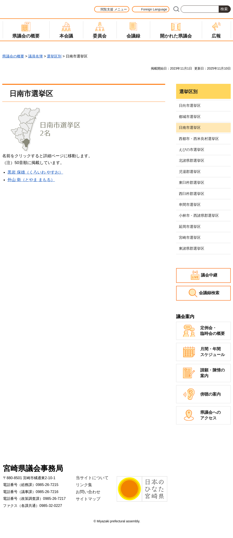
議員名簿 (35, 56)
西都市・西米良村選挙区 (199, 139)
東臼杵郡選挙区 (191, 182)
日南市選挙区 (190, 128)
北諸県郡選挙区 (191, 160)
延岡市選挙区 (190, 227)
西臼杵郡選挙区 (191, 194)
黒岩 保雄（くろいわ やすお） (35, 172)
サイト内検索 (176, 9)
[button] (111, 9)
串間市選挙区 (190, 205)
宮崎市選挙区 (190, 237)
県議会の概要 (13, 56)
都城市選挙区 (190, 117)
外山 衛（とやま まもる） (31, 179)
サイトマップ (88, 499)
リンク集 (84, 485)
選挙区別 (54, 56)
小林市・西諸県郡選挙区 (199, 215)
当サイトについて (92, 478)
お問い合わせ (88, 492)
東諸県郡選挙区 (191, 248)
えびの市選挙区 (191, 150)
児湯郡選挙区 (190, 172)
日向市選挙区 (190, 105)
